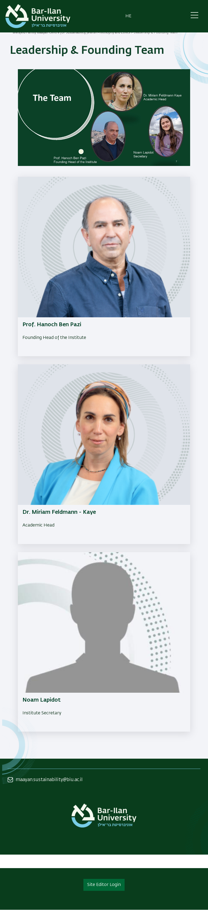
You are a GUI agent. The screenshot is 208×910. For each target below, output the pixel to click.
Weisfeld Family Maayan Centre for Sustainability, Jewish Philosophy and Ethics (71, 32)
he (128, 16)
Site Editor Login (104, 885)
